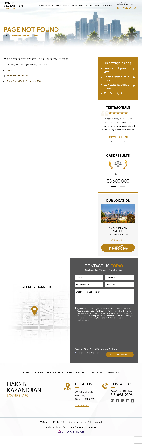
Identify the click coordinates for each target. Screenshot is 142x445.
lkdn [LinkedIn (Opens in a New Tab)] (127, 409)
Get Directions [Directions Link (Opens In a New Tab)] (118, 240)
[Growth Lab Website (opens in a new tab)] (71, 439)
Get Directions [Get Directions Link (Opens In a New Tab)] (82, 414)
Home (41, 6)
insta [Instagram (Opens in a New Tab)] (112, 409)
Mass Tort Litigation (114, 93)
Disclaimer (49, 436)
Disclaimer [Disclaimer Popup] (79, 357)
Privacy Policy (61, 436)
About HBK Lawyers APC (18, 75)
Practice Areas (62, 6)
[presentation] (113, 141)
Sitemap (94, 436)
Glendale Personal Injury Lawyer (116, 78)
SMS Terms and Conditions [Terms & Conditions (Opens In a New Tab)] (106, 357)
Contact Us (107, 6)
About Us (49, 6)
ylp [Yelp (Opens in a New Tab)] (132, 409)
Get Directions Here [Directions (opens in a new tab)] (37, 291)
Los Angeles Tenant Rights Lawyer (117, 87)
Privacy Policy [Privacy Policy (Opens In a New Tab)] (89, 357)
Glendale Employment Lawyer (115, 70)
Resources (94, 6)
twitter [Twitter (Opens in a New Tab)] (122, 409)
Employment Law (79, 6)
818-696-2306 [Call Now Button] (118, 248)
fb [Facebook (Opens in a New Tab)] (117, 409)
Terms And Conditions (78, 436)
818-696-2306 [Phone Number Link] (126, 7)
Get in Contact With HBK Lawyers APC (24, 81)
